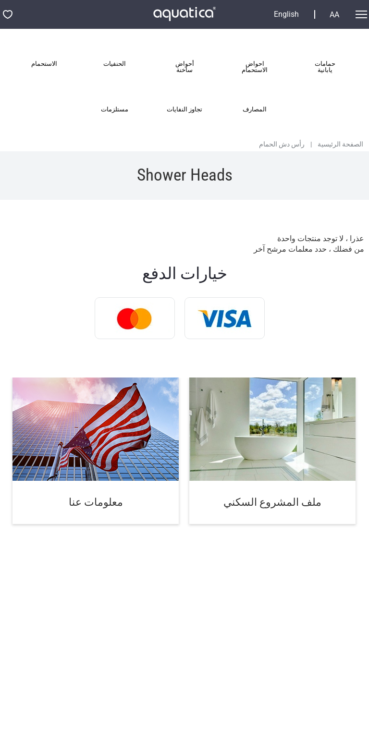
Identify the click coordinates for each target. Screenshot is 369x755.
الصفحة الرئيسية (340, 144)
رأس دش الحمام (282, 144)
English (286, 14)
